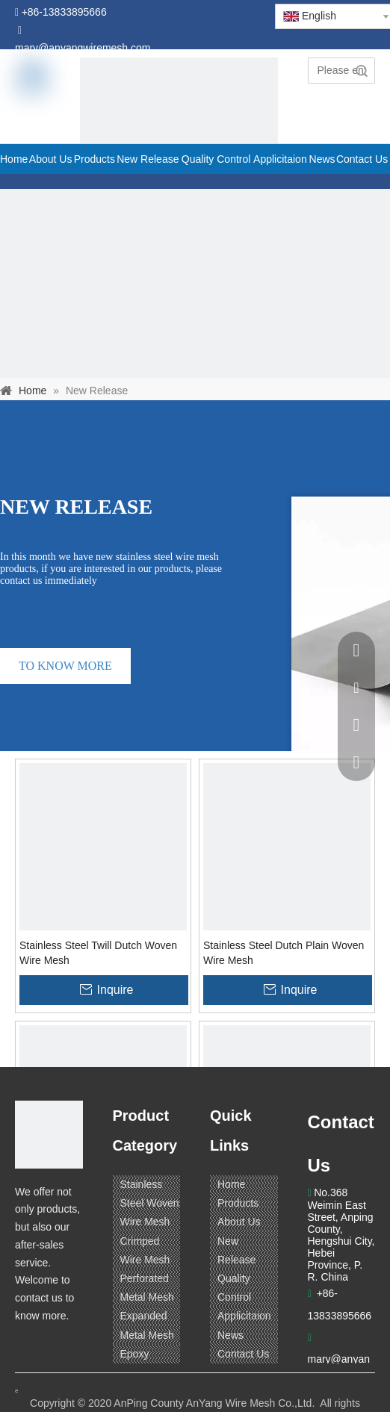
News (230, 1335)
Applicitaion (244, 1316)
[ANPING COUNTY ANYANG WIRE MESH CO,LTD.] (49, 1135)
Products (238, 1203)
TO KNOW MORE (65, 665)
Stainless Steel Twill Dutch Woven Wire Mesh (98, 952)
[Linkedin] (56, 1345)
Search (361, 70)
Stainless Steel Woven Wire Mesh (149, 1203)
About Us (239, 1222)
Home (231, 1184)
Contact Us (243, 1354)
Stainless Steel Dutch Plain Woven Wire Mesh (283, 952)
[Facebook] (28, 1345)
